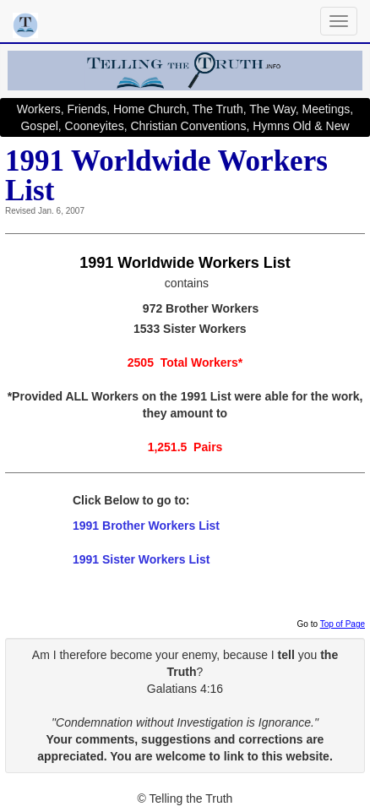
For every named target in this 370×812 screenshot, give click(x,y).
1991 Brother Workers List (146, 525)
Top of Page (342, 624)
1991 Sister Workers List (141, 559)
